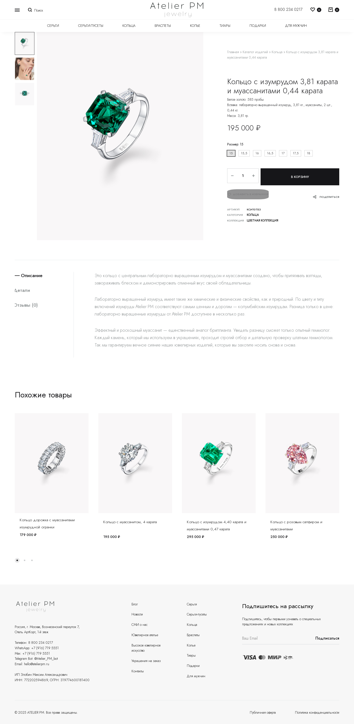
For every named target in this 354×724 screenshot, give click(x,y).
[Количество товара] (241, 176)
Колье (195, 25)
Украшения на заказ (146, 660)
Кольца (128, 25)
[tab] (44, 276)
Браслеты (163, 25)
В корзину (299, 175)
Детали (23, 290)
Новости (137, 614)
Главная (233, 51)
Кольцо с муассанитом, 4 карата (130, 522)
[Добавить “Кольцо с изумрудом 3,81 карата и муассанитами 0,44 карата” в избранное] (248, 194)
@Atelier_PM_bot (46, 658)
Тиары (225, 25)
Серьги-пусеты (90, 25)
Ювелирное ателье (145, 634)
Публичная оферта (263, 712)
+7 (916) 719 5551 (45, 647)
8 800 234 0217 (288, 9)
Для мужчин (296, 25)
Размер (235, 144)
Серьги (53, 25)
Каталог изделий (255, 51)
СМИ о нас (140, 624)
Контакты (138, 671)
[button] (231, 153)
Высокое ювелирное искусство (146, 648)
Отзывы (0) (27, 305)
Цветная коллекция (262, 218)
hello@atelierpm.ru (36, 663)
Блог (135, 604)
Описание (33, 275)
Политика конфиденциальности (317, 712)
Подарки (258, 25)
